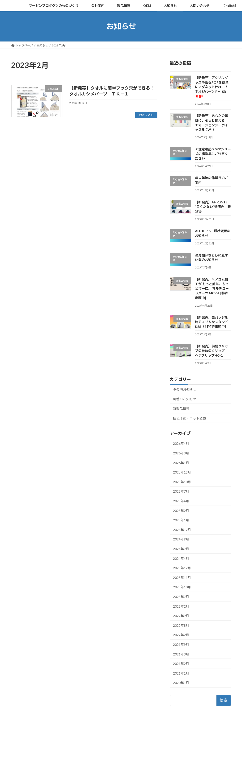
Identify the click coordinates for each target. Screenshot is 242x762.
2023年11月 (182, 577)
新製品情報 (181, 409)
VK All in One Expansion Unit (151, 754)
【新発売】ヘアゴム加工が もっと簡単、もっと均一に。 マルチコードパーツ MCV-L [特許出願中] (212, 288)
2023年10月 (182, 587)
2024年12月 (182, 529)
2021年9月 (181, 645)
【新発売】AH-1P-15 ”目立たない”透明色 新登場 (213, 206)
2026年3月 (181, 453)
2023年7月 (181, 597)
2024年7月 (181, 549)
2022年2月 (181, 635)
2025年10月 (182, 482)
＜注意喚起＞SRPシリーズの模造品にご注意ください (213, 153)
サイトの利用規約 (64, 723)
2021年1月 (181, 673)
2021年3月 (181, 654)
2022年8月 (181, 625)
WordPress (95, 754)
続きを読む (146, 115)
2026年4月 (181, 443)
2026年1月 (181, 463)
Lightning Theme (119, 754)
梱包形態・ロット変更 (189, 418)
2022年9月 (181, 616)
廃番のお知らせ (184, 399)
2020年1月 (181, 683)
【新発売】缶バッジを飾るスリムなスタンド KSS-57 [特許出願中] (211, 321)
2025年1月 (181, 520)
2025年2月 (181, 510)
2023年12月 (182, 568)
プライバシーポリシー (30, 723)
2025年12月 (182, 472)
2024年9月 (181, 539)
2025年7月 (181, 491)
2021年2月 (181, 664)
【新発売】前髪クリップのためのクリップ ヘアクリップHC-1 (211, 350)
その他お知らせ (184, 389)
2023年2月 (181, 606)
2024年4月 (181, 558)
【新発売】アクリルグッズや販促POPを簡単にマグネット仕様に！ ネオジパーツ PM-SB (213, 87)
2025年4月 (181, 501)
